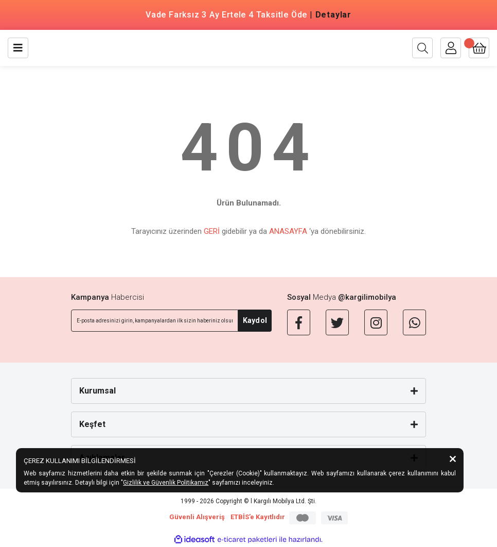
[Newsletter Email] (154, 321)
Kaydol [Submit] (255, 320)
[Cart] (479, 48)
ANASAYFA (288, 231)
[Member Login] (450, 48)
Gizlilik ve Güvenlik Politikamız (165, 482)
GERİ (212, 231)
